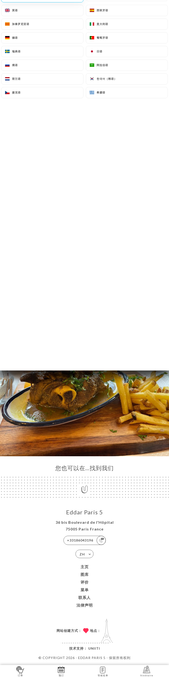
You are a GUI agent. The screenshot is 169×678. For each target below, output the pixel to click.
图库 (85, 574)
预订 (61, 671)
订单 (20, 671)
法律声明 (84, 605)
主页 (85, 566)
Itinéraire (146, 671)
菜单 (85, 589)
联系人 (84, 597)
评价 (85, 582)
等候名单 (103, 671)
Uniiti (94, 648)
